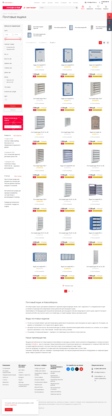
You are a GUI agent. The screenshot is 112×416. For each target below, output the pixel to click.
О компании (6, 368)
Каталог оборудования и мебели (56, 366)
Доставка (21, 370)
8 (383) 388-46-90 (105, 2)
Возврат (21, 377)
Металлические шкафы (55, 372)
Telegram (72, 369)
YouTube (81, 369)
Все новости (17, 135)
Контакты (6, 384)
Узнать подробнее (11, 405)
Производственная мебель (56, 380)
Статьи (5, 380)
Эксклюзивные (39, 392)
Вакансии (5, 382)
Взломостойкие (39, 380)
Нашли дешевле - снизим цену (24, 385)
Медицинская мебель (54, 384)
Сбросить (13, 110)
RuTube (77, 369)
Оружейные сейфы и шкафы (41, 374)
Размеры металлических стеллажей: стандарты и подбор (11, 204)
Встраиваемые (39, 389)
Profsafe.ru (35, 344)
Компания (6, 365)
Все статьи (17, 176)
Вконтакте (68, 369)
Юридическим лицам (9, 375)
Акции (20, 380)
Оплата (21, 372)
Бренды (21, 382)
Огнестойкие (39, 377)
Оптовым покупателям (7, 371)
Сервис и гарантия (24, 375)
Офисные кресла (55, 394)
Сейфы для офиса (40, 371)
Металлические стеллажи (55, 388)
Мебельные (38, 384)
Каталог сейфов (40, 365)
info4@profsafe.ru (92, 2)
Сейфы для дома (40, 368)
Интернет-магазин (22, 366)
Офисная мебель (55, 391)
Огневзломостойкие (41, 382)
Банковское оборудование (55, 376)
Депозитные (39, 387)
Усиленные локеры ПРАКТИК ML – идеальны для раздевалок (12, 166)
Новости (5, 377)
